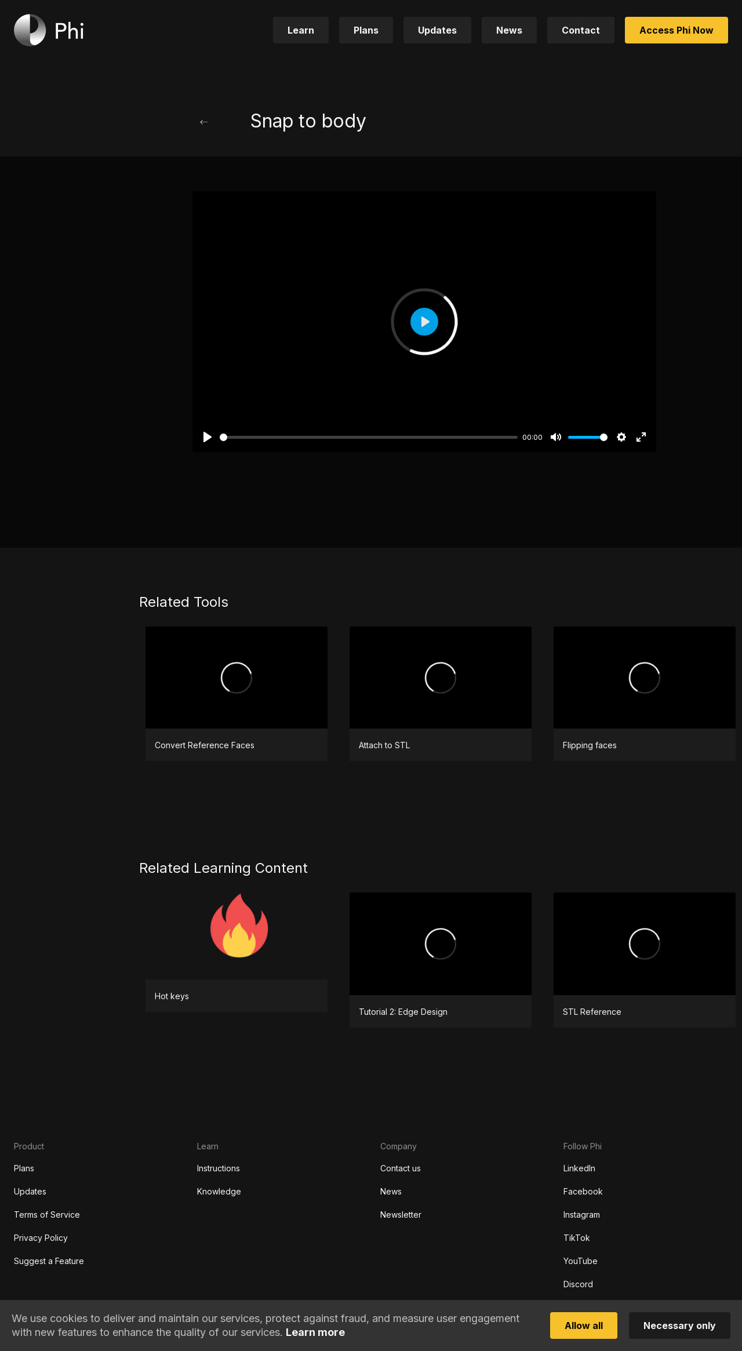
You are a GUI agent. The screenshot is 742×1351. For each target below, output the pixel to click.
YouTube (580, 1261)
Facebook (583, 1191)
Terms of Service (47, 1214)
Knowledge (219, 1191)
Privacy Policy (41, 1238)
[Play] (207, 437)
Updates (30, 1191)
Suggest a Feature (49, 1261)
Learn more (315, 1332)
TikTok (576, 1238)
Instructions (218, 1168)
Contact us (400, 1168)
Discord (578, 1284)
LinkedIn (579, 1168)
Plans (24, 1168)
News (391, 1191)
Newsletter (400, 1214)
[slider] (369, 437)
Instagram (581, 1214)
